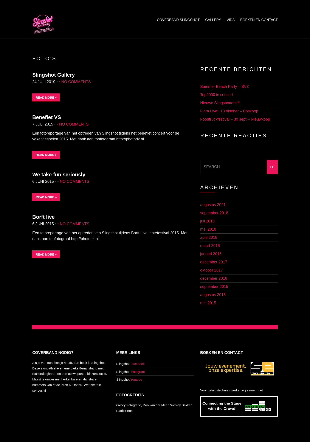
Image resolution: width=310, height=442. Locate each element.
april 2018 (208, 237)
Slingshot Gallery (53, 75)
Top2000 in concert (216, 95)
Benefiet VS (46, 117)
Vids (231, 20)
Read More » (46, 97)
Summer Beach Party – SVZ (224, 86)
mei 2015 (208, 303)
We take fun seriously (58, 174)
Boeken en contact (259, 20)
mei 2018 (208, 229)
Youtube (136, 379)
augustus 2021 (213, 205)
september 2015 (214, 286)
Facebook (137, 364)
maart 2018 (210, 245)
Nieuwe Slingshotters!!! (220, 103)
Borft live (43, 217)
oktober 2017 (211, 270)
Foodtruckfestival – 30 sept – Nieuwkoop (235, 119)
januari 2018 (211, 254)
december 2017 (213, 262)
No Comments (76, 82)
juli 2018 (207, 221)
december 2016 (213, 278)
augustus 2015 (213, 295)
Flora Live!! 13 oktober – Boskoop (229, 111)
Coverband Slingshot (178, 20)
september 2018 (214, 213)
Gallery (213, 20)
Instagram (137, 372)
